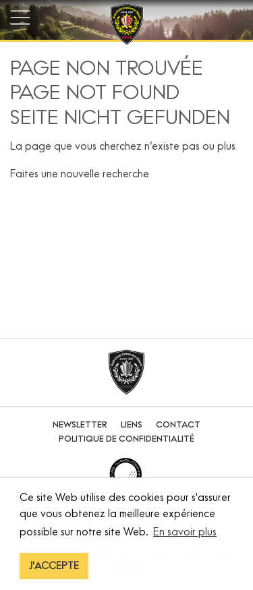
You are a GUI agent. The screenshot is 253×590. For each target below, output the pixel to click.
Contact (178, 424)
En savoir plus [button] (185, 531)
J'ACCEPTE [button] (53, 566)
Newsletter (80, 424)
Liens (131, 424)
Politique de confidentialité (126, 438)
